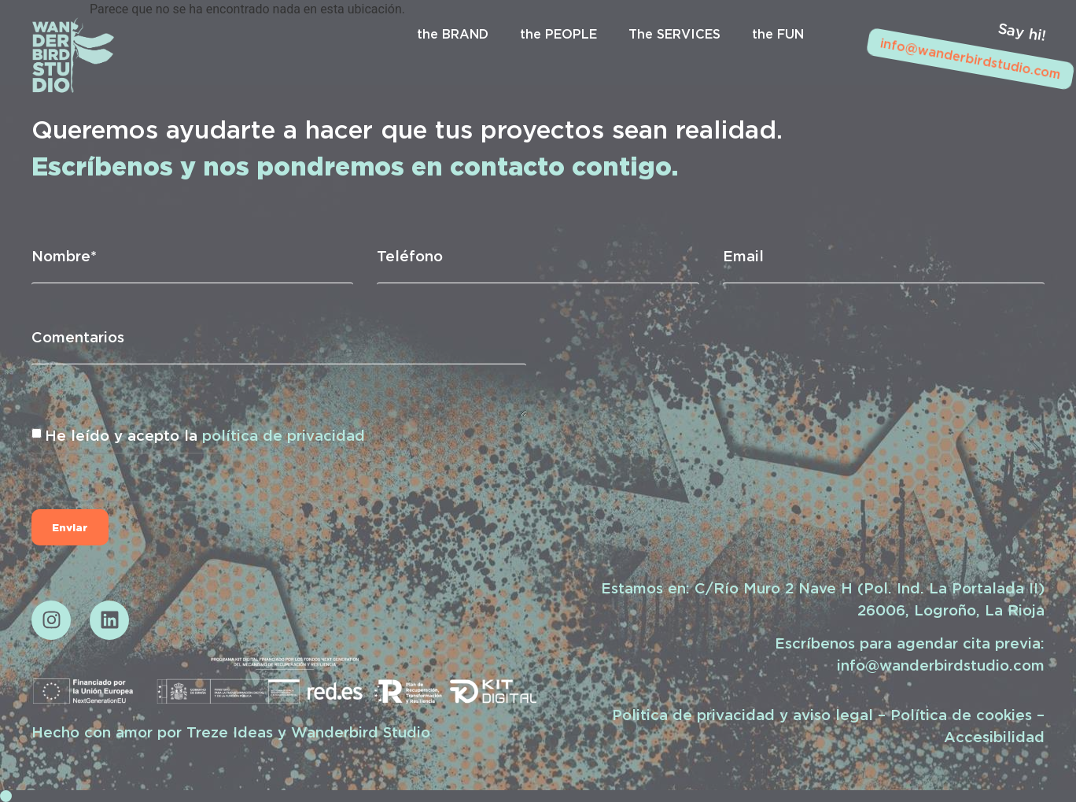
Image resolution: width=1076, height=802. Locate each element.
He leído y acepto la (205, 435)
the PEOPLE (558, 34)
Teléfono (410, 256)
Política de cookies (961, 715)
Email (743, 256)
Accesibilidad (994, 737)
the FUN (778, 34)
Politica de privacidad (693, 715)
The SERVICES (674, 34)
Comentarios (77, 337)
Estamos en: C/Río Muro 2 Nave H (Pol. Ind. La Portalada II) (823, 588)
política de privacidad (283, 435)
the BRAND (452, 34)
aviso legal (833, 715)
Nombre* (64, 256)
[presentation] (132, 477)
